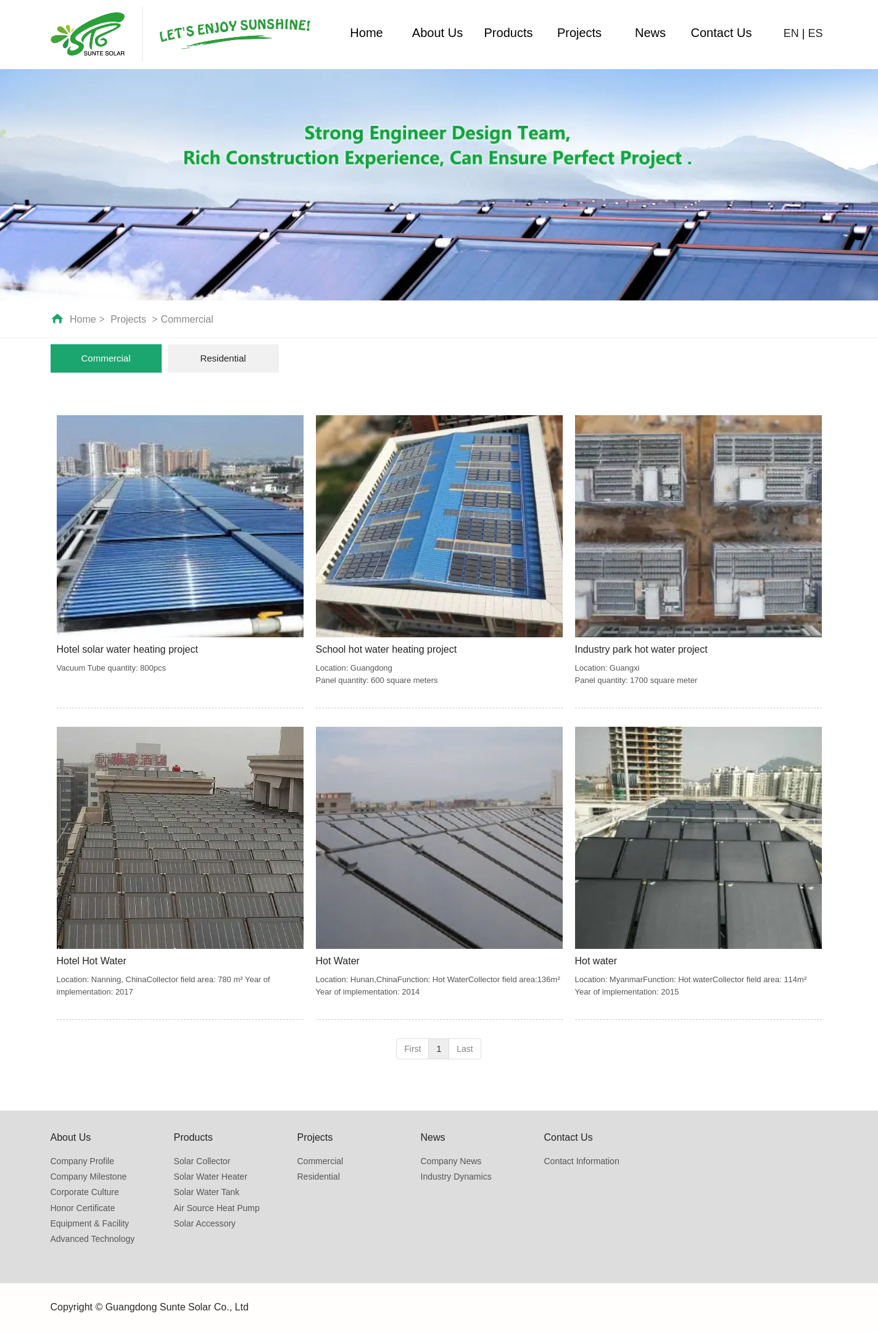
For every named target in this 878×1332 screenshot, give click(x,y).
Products (508, 32)
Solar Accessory (205, 1223)
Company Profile (83, 1161)
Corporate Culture (85, 1192)
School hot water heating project (386, 649)
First (412, 1049)
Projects (579, 32)
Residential (318, 1176)
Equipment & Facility (90, 1223)
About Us (437, 32)
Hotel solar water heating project (127, 649)
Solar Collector (202, 1161)
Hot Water (338, 961)
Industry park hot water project (641, 649)
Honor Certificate (83, 1208)
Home (366, 32)
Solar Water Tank (207, 1192)
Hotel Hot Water (91, 961)
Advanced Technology (93, 1239)
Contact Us (721, 32)
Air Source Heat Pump (217, 1208)
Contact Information (581, 1161)
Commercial (186, 319)
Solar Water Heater (210, 1176)
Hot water (596, 961)
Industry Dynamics (456, 1176)
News (650, 32)
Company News (451, 1161)
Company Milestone (89, 1176)
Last (465, 1049)
